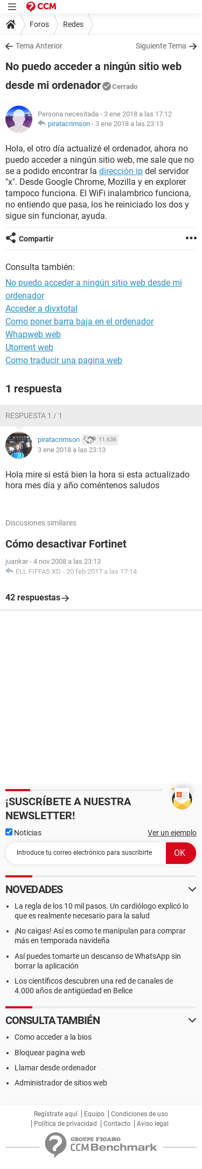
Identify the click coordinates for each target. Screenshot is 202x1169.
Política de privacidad (65, 1124)
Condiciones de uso (139, 1114)
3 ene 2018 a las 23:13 (129, 124)
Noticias (23, 832)
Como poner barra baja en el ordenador (79, 321)
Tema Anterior (39, 45)
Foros (39, 24)
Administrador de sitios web (61, 1082)
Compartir (36, 238)
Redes (73, 24)
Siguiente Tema (161, 45)
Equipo (94, 1114)
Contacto (116, 1124)
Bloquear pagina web (50, 1052)
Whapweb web (33, 334)
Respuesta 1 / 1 (33, 415)
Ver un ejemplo (172, 832)
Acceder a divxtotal (41, 308)
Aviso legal (153, 1124)
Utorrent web (29, 347)
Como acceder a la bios (53, 1037)
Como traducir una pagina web (63, 360)
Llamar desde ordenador (55, 1067)
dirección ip (121, 171)
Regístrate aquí (56, 1114)
